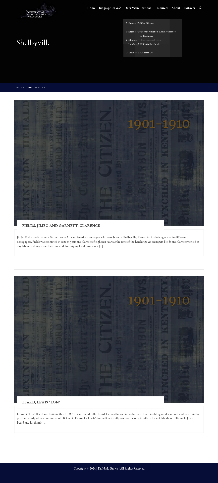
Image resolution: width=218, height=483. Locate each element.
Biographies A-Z (110, 8)
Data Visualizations (137, 8)
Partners (189, 8)
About (176, 8)
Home (91, 8)
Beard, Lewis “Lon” (41, 402)
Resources (161, 8)
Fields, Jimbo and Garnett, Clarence (61, 225)
